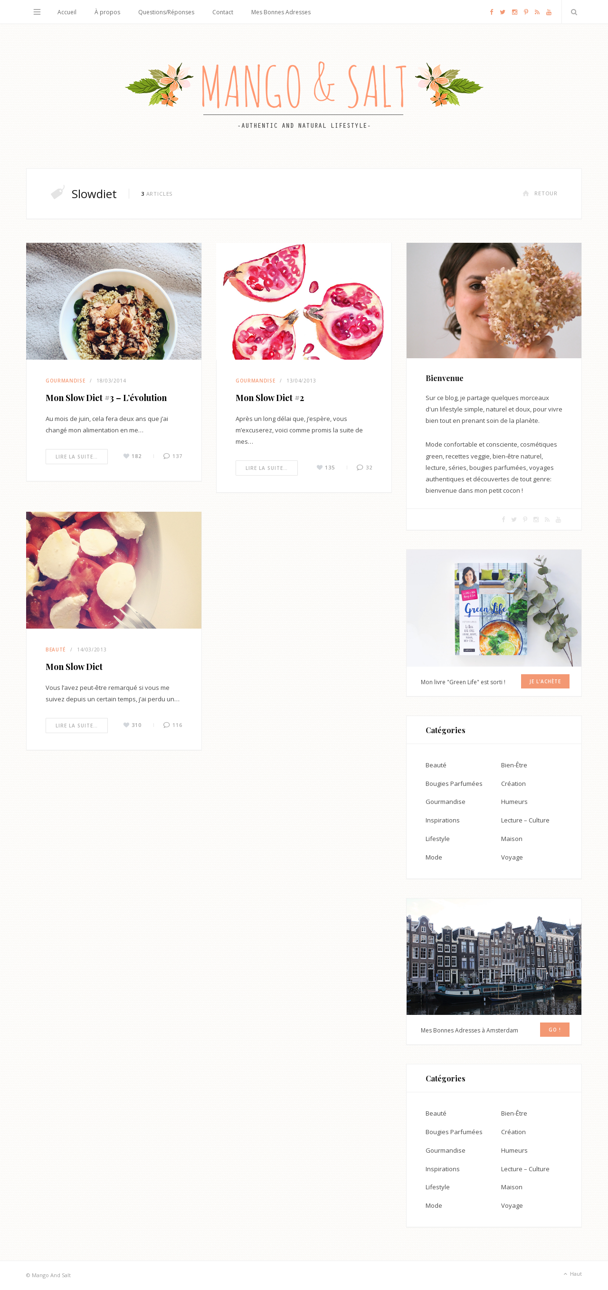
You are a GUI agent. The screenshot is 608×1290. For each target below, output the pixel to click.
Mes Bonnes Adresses (281, 12)
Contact (222, 12)
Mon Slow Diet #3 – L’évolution (106, 397)
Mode (434, 857)
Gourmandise (65, 380)
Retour (540, 193)
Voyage (512, 857)
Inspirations (443, 820)
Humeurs (514, 801)
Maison (511, 838)
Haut (572, 1274)
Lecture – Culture (525, 820)
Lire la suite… (77, 456)
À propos (107, 12)
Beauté (56, 649)
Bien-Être (514, 765)
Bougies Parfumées (454, 783)
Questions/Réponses (166, 12)
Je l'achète (545, 681)
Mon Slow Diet (74, 666)
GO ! (555, 1029)
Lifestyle (438, 838)
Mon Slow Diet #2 (270, 397)
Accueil (66, 12)
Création (513, 783)
